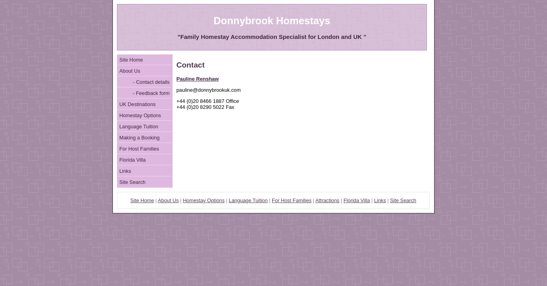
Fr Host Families (292, 200)
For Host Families (139, 149)
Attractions (327, 200)
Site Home (131, 60)
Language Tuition (138, 126)
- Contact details (151, 82)
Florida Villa (132, 160)
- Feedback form (150, 93)
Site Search (132, 182)
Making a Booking (139, 138)
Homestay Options (140, 115)
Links (125, 171)
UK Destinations (137, 104)
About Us (129, 71)
